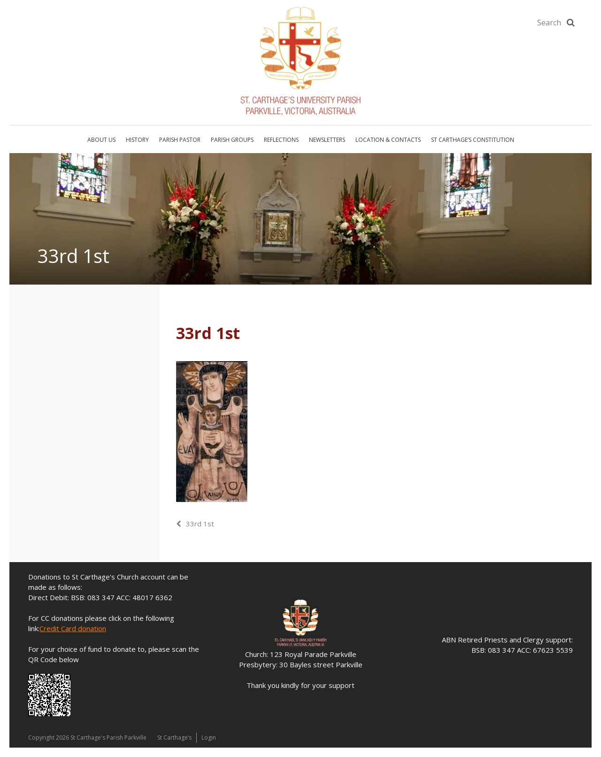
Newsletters (327, 140)
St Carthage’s (174, 738)
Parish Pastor (179, 140)
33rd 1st (200, 523)
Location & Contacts (388, 140)
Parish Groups (232, 140)
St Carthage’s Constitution (472, 140)
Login (208, 738)
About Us (101, 140)
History (137, 140)
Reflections (281, 140)
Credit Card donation (72, 628)
